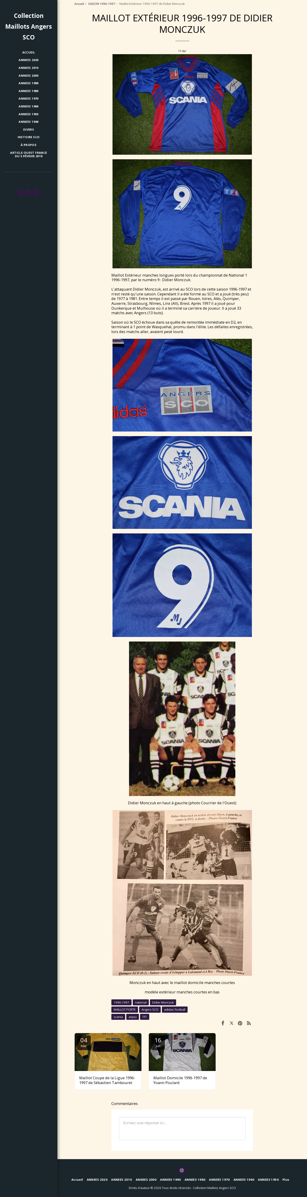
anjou (133, 1017)
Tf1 (144, 1017)
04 (84, 1042)
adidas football (174, 1009)
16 (158, 1042)
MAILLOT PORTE (125, 1009)
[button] (20, 192)
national (140, 1002)
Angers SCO (149, 1009)
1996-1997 (121, 1002)
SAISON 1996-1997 (101, 4)
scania (118, 1017)
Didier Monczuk (163, 1002)
